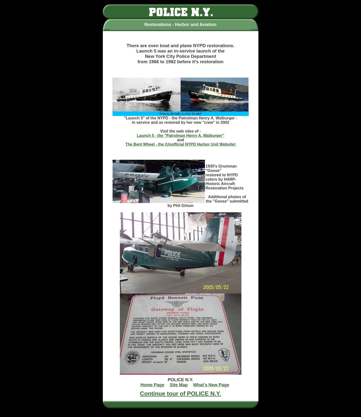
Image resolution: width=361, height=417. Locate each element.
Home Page (152, 384)
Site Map (179, 384)
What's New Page (211, 384)
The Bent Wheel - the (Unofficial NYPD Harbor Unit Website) (180, 144)
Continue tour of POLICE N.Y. (180, 393)
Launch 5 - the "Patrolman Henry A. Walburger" (180, 135)
